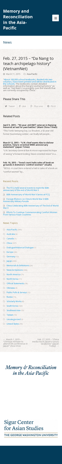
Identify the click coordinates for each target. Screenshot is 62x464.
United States (13, 323)
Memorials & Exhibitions (18, 265)
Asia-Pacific (32, 74)
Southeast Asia (13, 310)
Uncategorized (14, 319)
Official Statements (15, 283)
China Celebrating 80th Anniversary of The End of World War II (31, 206)
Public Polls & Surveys (17, 292)
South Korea (12, 305)
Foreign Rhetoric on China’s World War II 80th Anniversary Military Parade (26, 200)
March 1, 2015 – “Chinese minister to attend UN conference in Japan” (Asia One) (15, 342)
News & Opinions (15, 270)
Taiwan (10, 314)
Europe (10, 252)
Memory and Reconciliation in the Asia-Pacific (18, 19)
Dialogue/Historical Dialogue (20, 247)
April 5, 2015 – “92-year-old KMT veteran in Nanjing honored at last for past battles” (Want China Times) (30, 126)
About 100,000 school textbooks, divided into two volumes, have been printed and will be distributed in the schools (29, 81)
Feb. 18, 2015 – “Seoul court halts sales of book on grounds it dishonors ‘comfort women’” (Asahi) (28, 164)
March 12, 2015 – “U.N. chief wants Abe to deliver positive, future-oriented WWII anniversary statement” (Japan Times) (28, 145)
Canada (10, 238)
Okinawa (11, 288)
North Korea (12, 279)
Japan (9, 261)
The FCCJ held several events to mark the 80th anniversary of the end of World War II (26, 189)
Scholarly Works (14, 301)
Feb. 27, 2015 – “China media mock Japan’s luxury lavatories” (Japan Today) (45, 342)
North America (13, 274)
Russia (10, 296)
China (9, 243)
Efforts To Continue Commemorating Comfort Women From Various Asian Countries (30, 213)
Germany (11, 256)
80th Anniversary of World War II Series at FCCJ (28, 194)
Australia (11, 234)
